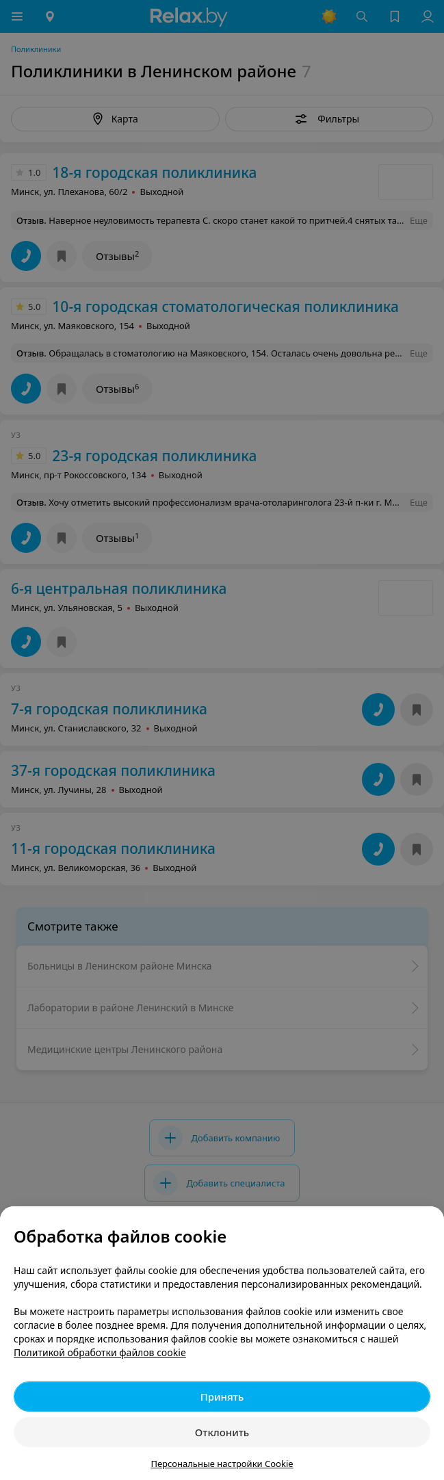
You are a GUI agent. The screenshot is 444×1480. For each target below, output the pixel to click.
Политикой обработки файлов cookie (100, 1352)
